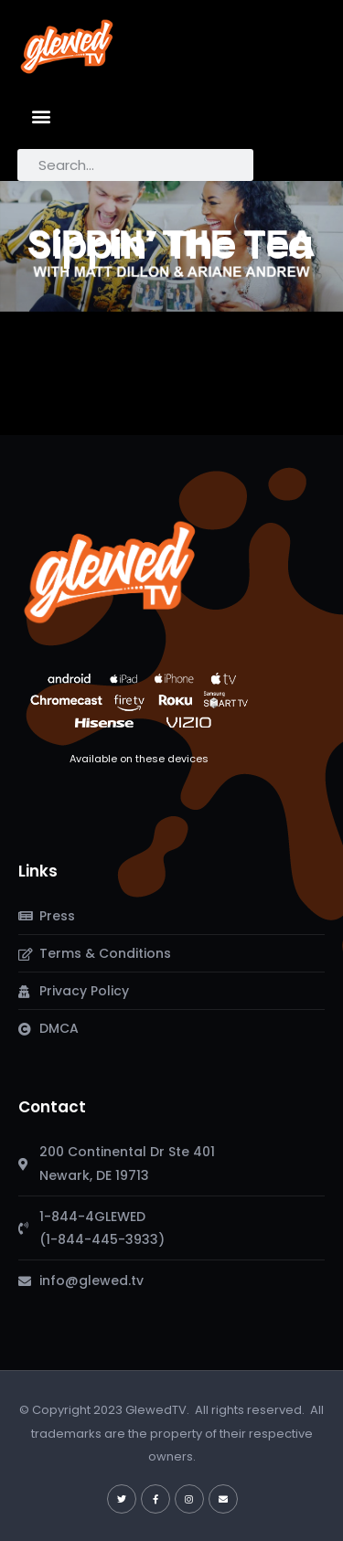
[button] (42, 116)
